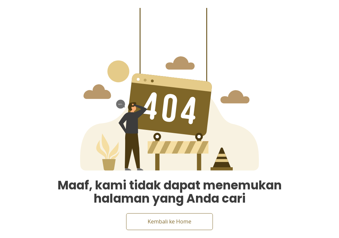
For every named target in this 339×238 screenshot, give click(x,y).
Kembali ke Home (169, 221)
